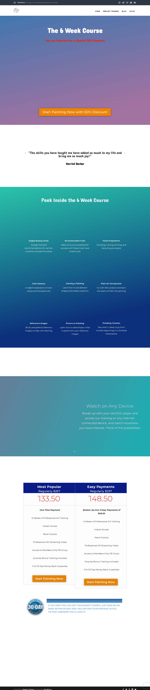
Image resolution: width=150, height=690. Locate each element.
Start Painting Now (49, 577)
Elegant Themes (28, 687)
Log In (132, 9)
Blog (124, 9)
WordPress (48, 687)
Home (97, 9)
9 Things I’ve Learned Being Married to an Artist (42, 3)
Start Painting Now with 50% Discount (75, 110)
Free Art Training (111, 9)
